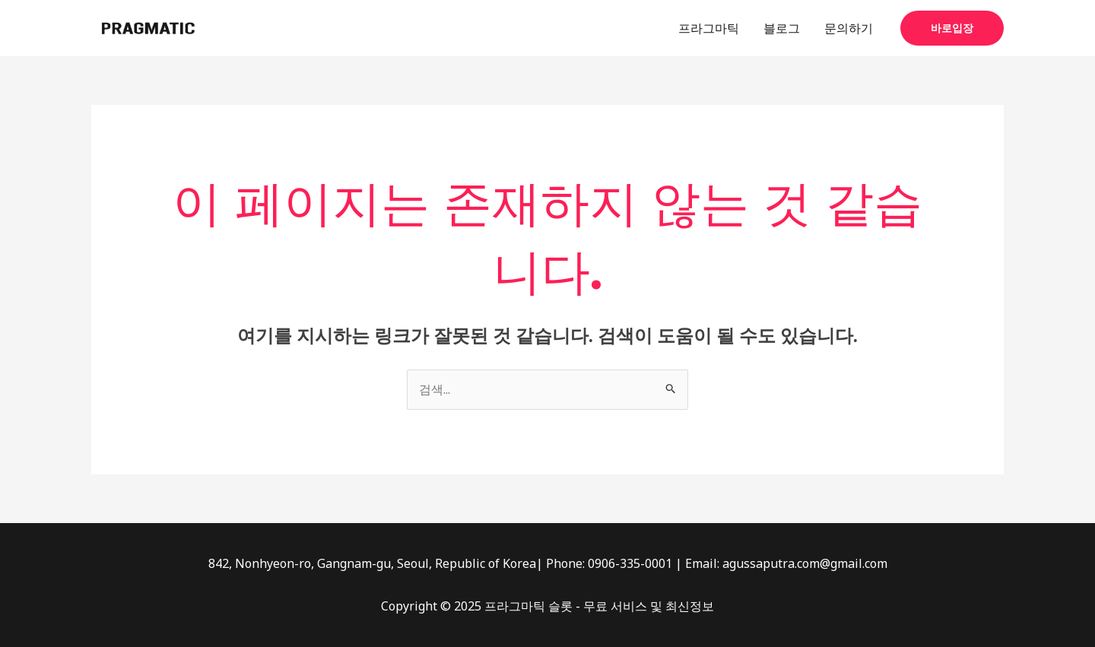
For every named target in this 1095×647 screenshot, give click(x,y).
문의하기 (848, 28)
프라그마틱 (708, 28)
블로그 (781, 28)
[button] (952, 28)
